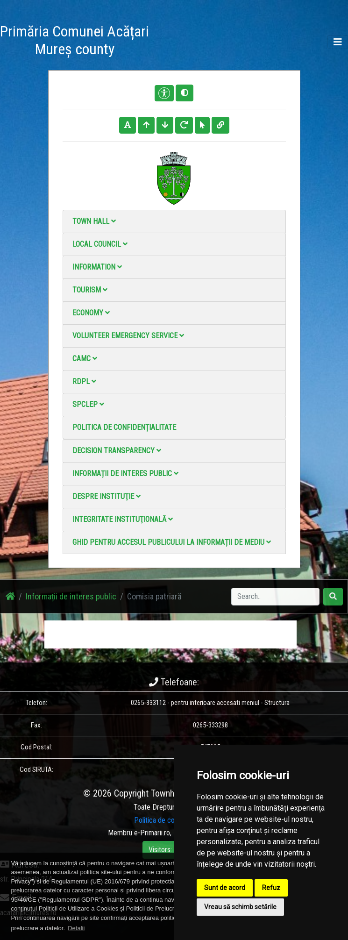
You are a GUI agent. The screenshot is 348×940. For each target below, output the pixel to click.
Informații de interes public (125, 473)
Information (97, 267)
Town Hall (94, 221)
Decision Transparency (116, 450)
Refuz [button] (271, 887)
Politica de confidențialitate (124, 427)
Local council (100, 244)
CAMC (84, 358)
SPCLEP (88, 404)
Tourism (89, 289)
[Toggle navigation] (337, 42)
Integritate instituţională (122, 519)
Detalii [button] (76, 928)
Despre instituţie (106, 496)
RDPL (84, 381)
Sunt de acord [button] (224, 887)
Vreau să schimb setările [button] (240, 907)
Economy (91, 312)
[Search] (275, 596)
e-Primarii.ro (152, 832)
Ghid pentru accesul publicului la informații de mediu (171, 542)
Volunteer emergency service (128, 335)
